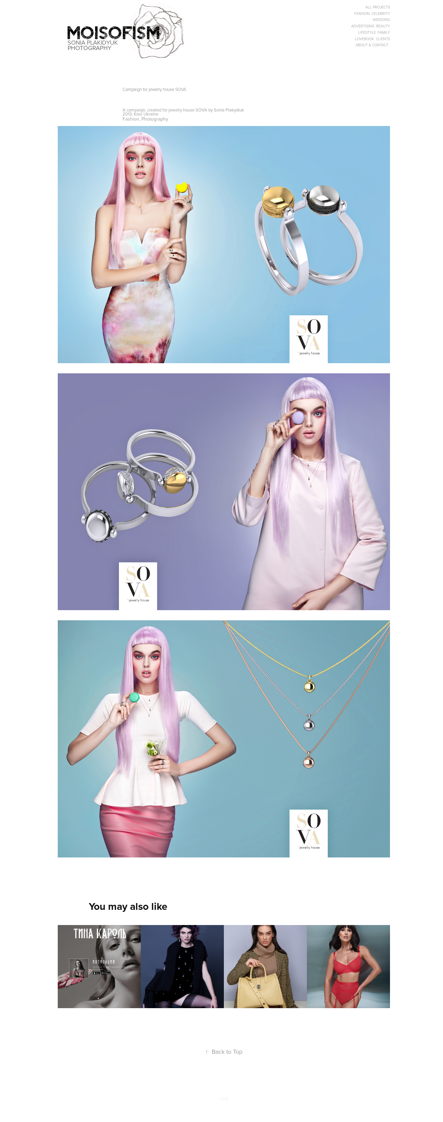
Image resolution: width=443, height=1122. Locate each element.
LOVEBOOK (364, 39)
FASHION (362, 13)
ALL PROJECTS (377, 7)
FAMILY (383, 32)
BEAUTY (383, 26)
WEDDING (381, 19)
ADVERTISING (362, 26)
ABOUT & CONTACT (372, 45)
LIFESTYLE (367, 32)
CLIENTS (383, 39)
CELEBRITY (380, 13)
